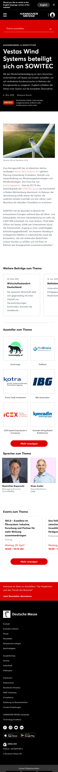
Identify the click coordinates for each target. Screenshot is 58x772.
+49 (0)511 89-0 (16, 749)
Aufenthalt (7, 665)
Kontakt (6, 624)
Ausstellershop (9, 656)
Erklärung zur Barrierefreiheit (15, 702)
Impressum (7, 678)
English (43, 5)
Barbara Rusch (24, 95)
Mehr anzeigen (29, 443)
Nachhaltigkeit (9, 648)
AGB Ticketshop (10, 692)
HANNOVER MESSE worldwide (16, 714)
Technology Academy (12, 719)
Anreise (6, 661)
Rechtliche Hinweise (11, 687)
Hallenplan (7, 670)
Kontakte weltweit (10, 629)
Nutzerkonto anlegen (12, 643)
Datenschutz (8, 683)
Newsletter (7, 638)
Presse (6, 634)
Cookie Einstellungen (12, 707)
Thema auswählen (15, 28)
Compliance (8, 697)
